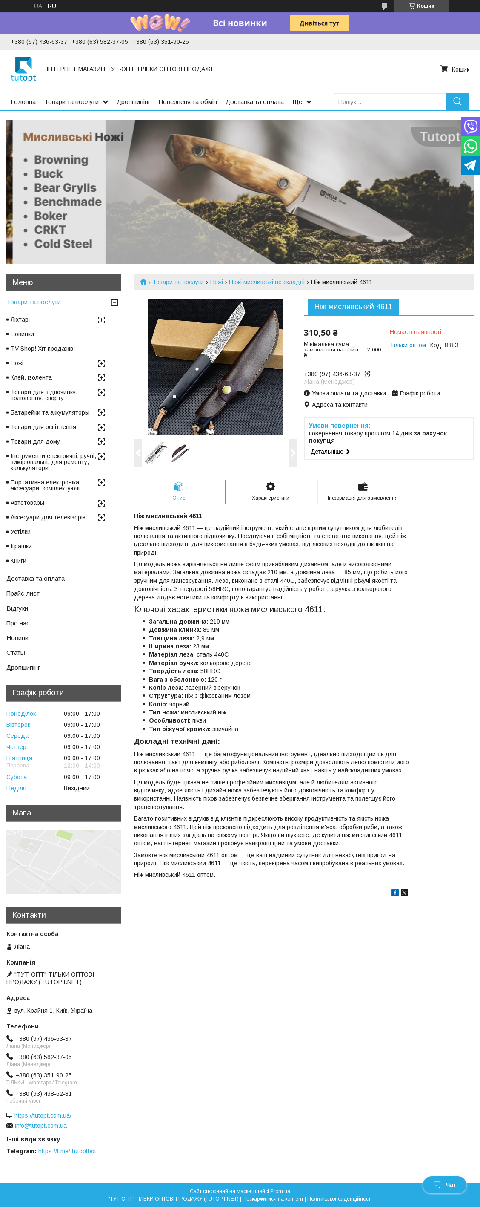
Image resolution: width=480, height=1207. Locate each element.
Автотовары (27, 502)
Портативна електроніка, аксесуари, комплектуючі (46, 485)
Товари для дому (35, 441)
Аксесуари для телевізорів (48, 517)
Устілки (21, 531)
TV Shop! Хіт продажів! (43, 348)
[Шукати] (457, 101)
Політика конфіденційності (339, 1199)
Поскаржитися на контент (273, 1199)
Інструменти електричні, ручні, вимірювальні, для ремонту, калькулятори (53, 461)
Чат (444, 1185)
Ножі (216, 282)
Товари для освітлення (43, 426)
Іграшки (21, 546)
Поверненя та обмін (188, 101)
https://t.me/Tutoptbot (67, 1151)
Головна (23, 101)
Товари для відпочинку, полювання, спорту (44, 395)
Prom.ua (280, 1191)
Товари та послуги (71, 101)
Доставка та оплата (255, 101)
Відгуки (17, 608)
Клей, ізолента (31, 377)
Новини (17, 637)
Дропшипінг (133, 101)
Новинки (22, 334)
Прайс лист (23, 593)
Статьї (16, 652)
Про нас (18, 623)
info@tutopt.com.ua (41, 1125)
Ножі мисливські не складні (267, 282)
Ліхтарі (20, 319)
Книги (18, 560)
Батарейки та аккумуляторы (50, 412)
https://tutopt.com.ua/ (42, 1115)
